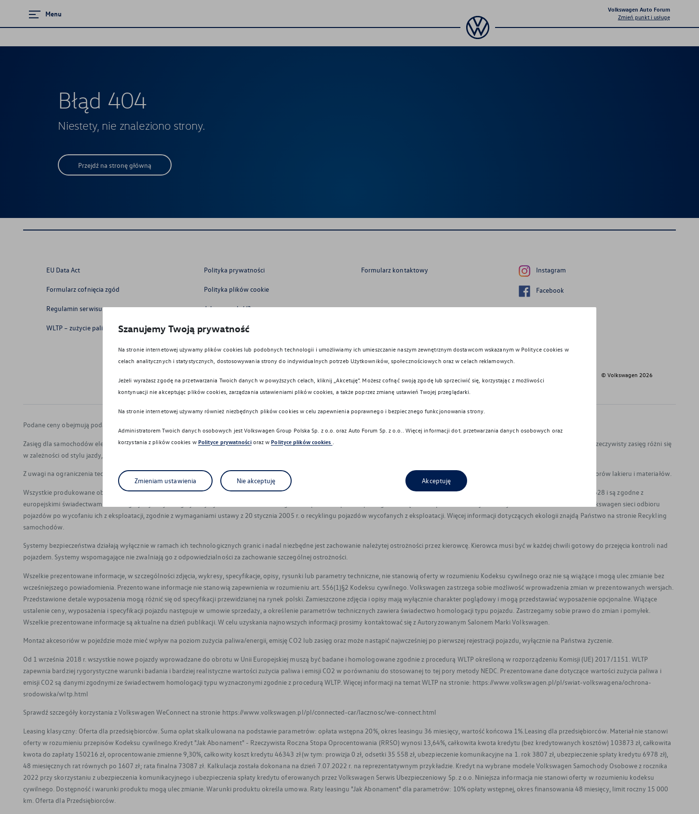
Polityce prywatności (225, 442)
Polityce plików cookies (301, 442)
